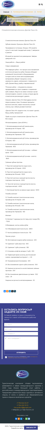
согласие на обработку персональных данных (22, 357)
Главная (6, 12)
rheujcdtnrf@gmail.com (22, 407)
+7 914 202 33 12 (22, 405)
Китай (39, 12)
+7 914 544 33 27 (22, 403)
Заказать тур (31, 427)
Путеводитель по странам (23, 12)
